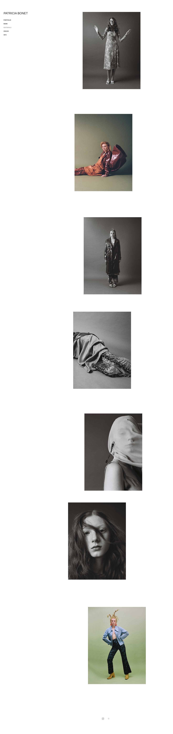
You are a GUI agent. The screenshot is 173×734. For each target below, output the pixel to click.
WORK (6, 23)
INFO (5, 35)
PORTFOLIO (7, 20)
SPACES (6, 31)
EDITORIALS (7, 27)
